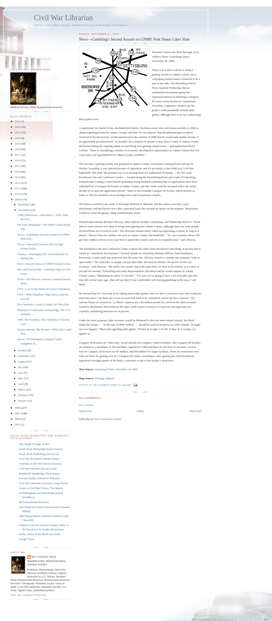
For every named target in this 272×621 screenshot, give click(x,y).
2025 (18, 121)
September (24, 356)
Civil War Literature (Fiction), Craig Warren (43, 483)
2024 (18, 126)
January (22, 400)
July (20, 367)
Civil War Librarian (63, 18)
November (24, 210)
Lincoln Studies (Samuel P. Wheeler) (39, 478)
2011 (18, 188)
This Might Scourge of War (34, 444)
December (24, 204)
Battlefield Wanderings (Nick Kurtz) (39, 473)
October (23, 350)
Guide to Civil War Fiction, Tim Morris (41, 488)
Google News (26, 539)
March (22, 389)
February (23, 395)
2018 (18, 149)
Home (140, 411)
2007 (18, 413)
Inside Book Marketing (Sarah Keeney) (41, 449)
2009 (18, 199)
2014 (18, 171)
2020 (18, 138)
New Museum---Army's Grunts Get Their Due (43, 304)
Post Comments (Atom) (107, 419)
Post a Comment (86, 405)
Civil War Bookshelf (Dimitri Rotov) (39, 458)
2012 (18, 182)
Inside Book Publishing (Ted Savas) (39, 454)
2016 (18, 160)
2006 (18, 419)
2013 (18, 177)
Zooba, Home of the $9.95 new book (39, 534)
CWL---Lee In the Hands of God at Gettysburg (43, 289)
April (21, 383)
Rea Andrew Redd (44, 557)
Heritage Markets (105, 378)
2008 (18, 407)
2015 (18, 166)
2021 (18, 132)
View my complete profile (28, 595)
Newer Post (85, 411)
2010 (18, 194)
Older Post (195, 411)
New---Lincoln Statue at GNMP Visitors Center (43, 263)
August (22, 361)
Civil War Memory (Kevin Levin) (38, 468)
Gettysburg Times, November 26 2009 (116, 369)
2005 (18, 424)
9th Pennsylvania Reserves (34, 502)
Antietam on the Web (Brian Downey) (40, 463)
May (21, 378)
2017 (18, 154)
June (21, 372)
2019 (18, 143)
